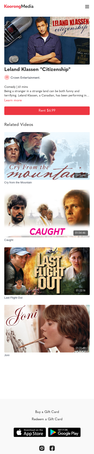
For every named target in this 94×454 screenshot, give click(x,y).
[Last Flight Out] (47, 298)
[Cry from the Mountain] (47, 182)
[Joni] (47, 355)
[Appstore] (29, 432)
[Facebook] (52, 448)
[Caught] (47, 240)
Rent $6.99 (47, 110)
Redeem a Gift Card (47, 419)
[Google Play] (64, 432)
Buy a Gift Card (47, 412)
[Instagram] (41, 448)
